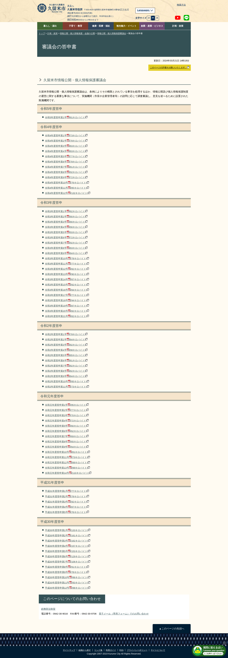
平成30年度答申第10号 (67, 577)
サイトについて (158, 650)
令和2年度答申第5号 (66, 355)
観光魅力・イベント (126, 26)
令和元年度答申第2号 (67, 410)
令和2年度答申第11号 (67, 386)
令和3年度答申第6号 (66, 237)
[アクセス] (124, 9)
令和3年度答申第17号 (67, 295)
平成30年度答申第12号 (67, 587)
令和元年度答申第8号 (67, 441)
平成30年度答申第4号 (67, 546)
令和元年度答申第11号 (67, 457)
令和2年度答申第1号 (66, 334)
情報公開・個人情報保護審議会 (111, 33)
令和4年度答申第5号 (66, 156)
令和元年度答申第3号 (67, 415)
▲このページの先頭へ (171, 628)
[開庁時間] (71, 19)
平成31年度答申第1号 (67, 491)
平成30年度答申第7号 (67, 561)
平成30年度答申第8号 (67, 566)
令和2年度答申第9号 (66, 376)
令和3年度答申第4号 (66, 227)
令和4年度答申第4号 (66, 151)
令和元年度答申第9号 (67, 446)
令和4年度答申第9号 (66, 177)
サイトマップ (69, 650)
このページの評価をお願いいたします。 (169, 67)
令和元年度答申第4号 (67, 420)
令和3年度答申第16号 (67, 289)
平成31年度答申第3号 (67, 501)
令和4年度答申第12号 (67, 193)
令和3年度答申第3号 (66, 221)
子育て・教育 (75, 26)
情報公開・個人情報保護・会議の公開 (77, 33)
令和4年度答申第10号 (67, 182)
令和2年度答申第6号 (66, 360)
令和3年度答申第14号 (67, 279)
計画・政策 (177, 26)
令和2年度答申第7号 (66, 365)
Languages (145, 10)
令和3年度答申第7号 (66, 242)
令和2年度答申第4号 (66, 350)
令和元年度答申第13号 (67, 467)
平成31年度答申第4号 (67, 507)
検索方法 (181, 5)
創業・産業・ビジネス (152, 26)
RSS (121, 650)
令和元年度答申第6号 (67, 431)
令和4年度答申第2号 (66, 140)
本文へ (70, 6)
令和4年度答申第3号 (66, 146)
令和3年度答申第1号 (66, 211)
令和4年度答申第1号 (66, 135)
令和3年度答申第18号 (67, 300)
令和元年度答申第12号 (67, 462)
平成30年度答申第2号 (67, 535)
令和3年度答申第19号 (67, 305)
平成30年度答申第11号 (67, 582)
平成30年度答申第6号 (67, 556)
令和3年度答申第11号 (67, 263)
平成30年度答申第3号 (67, 540)
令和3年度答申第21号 (67, 316)
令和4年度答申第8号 (66, 172)
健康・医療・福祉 (101, 26)
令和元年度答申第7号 (67, 436)
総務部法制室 (48, 609)
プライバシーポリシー (137, 650)
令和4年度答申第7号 (66, 166)
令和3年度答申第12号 (67, 269)
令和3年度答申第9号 (66, 253)
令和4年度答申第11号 (67, 187)
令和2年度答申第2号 (66, 339)
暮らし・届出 (50, 26)
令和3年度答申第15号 (67, 284)
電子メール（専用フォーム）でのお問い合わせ (124, 613)
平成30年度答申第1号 (67, 530)
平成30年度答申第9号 (67, 572)
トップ (42, 33)
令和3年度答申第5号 (66, 232)
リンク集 (98, 650)
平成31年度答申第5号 (67, 512)
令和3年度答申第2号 (66, 216)
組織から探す (85, 650)
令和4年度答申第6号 (66, 161)
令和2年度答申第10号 (67, 381)
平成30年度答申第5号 (67, 551)
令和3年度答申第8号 (66, 248)
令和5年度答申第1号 (66, 117)
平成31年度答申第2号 (67, 496)
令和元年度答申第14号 (68, 473)
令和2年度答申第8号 (66, 371)
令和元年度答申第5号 (67, 425)
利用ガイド (111, 650)
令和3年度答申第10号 (67, 258)
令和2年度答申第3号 (66, 344)
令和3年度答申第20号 (67, 311)
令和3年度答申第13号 (67, 274)
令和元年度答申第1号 (67, 404)
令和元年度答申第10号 (67, 452)
